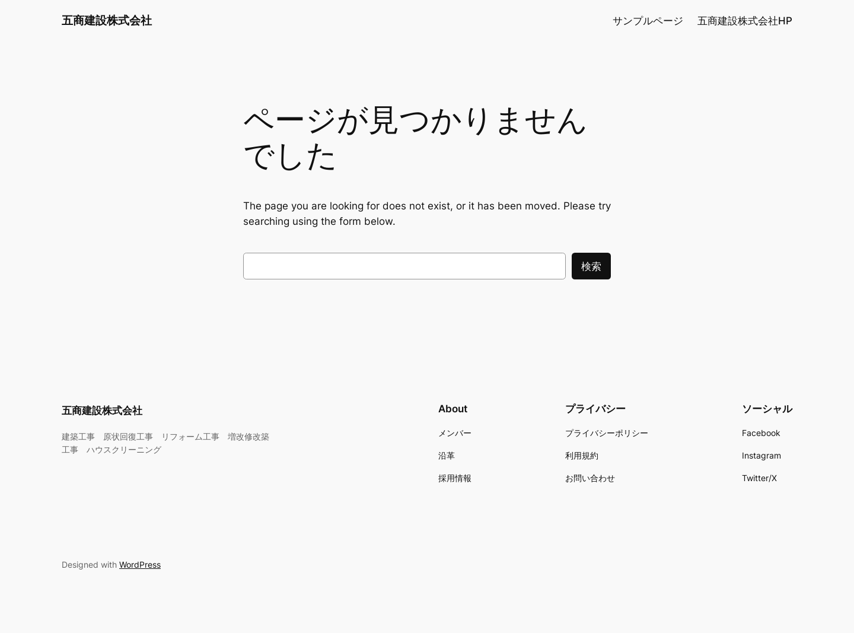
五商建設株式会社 (107, 20)
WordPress (140, 564)
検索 (591, 266)
